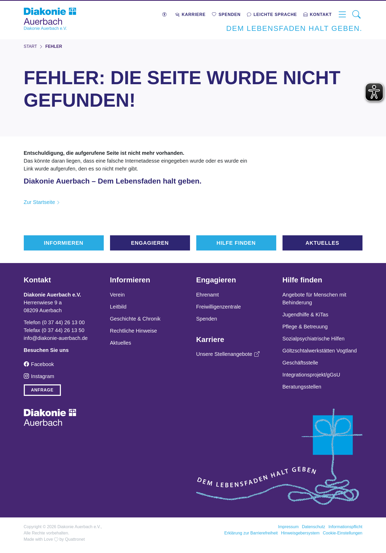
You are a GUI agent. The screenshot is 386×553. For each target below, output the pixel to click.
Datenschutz (313, 527)
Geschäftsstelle (300, 363)
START (30, 46)
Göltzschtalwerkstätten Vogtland (320, 351)
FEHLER (53, 46)
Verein (117, 295)
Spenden (206, 319)
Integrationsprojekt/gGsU (311, 375)
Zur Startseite (39, 202)
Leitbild (118, 307)
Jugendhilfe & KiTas (306, 314)
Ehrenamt (207, 295)
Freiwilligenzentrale (218, 307)
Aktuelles (322, 243)
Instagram (39, 376)
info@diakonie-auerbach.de (56, 338)
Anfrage (42, 390)
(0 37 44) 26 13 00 (63, 322)
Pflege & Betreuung (305, 326)
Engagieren (150, 243)
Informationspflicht (345, 527)
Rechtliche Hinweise (133, 331)
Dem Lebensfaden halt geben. (294, 28)
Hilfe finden (236, 243)
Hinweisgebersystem (300, 533)
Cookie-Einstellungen (342, 533)
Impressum (288, 527)
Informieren (63, 243)
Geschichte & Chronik (135, 319)
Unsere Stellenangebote (228, 354)
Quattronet (75, 539)
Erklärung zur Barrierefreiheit (251, 533)
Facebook (39, 364)
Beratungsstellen (302, 387)
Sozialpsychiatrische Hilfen (314, 338)
